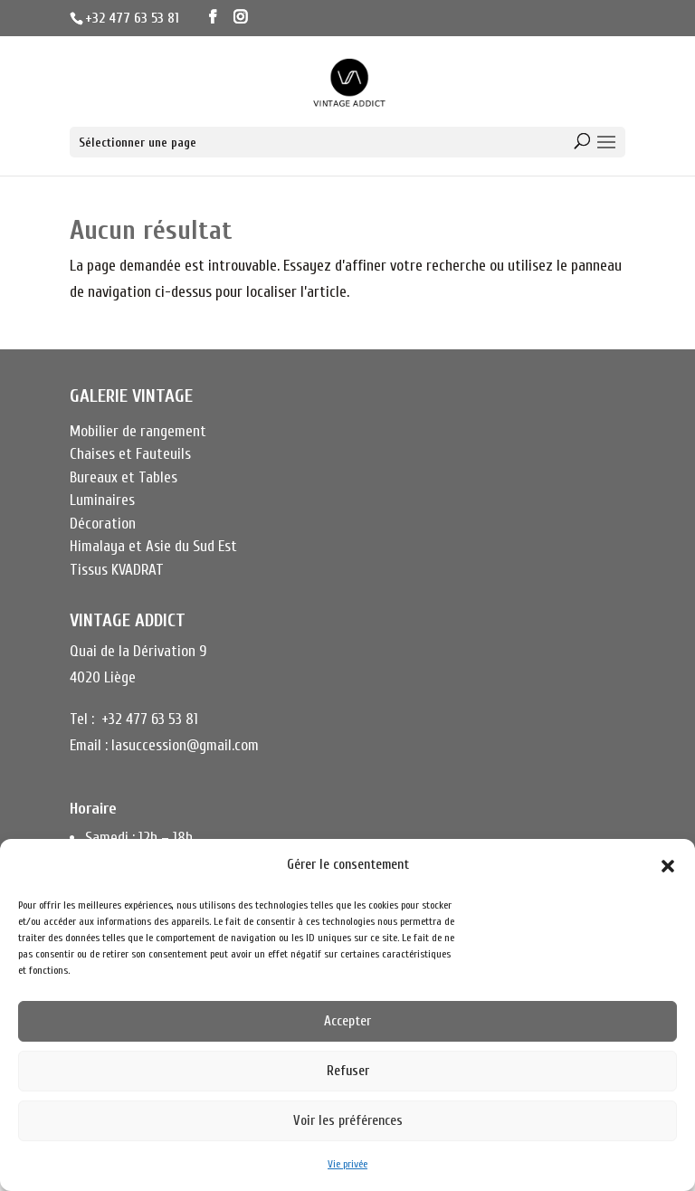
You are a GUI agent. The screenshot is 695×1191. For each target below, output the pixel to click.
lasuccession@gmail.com (185, 745)
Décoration (103, 523)
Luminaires (102, 500)
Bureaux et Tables (123, 477)
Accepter (347, 1021)
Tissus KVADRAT (117, 569)
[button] (668, 866)
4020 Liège (103, 677)
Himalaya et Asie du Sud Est (153, 546)
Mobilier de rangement (138, 431)
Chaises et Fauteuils (130, 453)
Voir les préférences (348, 1121)
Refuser (348, 1071)
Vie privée (347, 1164)
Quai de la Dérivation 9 (138, 651)
